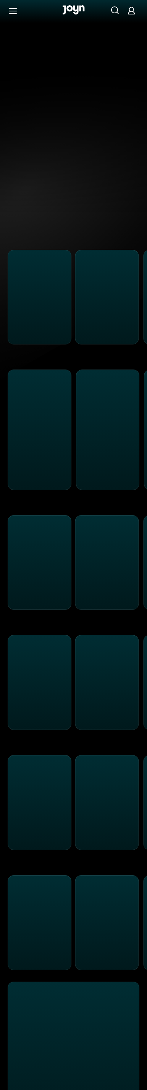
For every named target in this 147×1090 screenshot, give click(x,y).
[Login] (131, 10)
